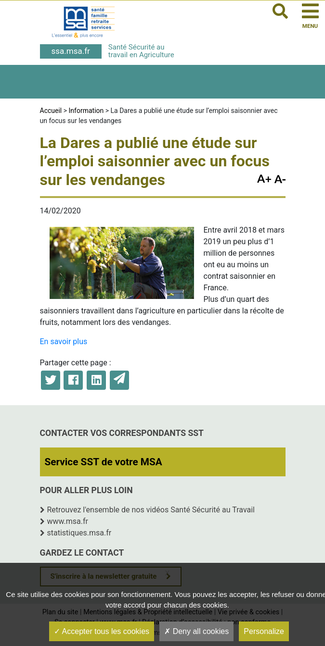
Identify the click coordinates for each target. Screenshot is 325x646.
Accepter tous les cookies (101, 631)
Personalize (264, 631)
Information (86, 110)
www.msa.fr (68, 521)
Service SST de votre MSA (103, 462)
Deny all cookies (196, 631)
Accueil (51, 110)
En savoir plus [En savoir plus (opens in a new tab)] (64, 341)
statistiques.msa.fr (79, 532)
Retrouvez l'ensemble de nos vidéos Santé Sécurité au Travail (151, 509)
